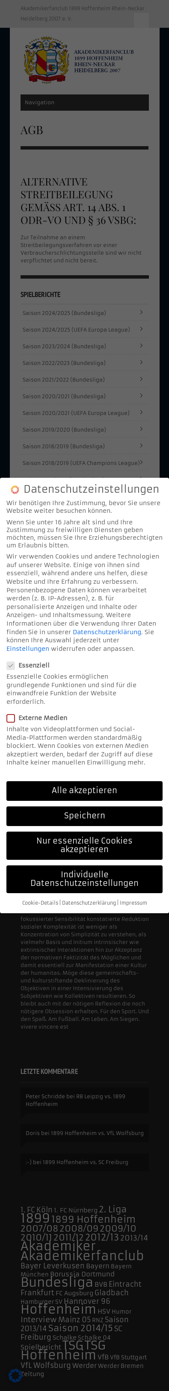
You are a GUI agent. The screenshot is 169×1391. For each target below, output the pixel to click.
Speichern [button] (84, 815)
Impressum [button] (133, 902)
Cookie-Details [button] (40, 902)
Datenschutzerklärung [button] (89, 902)
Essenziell (30, 664)
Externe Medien (39, 717)
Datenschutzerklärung (107, 631)
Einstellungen (27, 647)
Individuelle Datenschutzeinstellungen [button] (84, 878)
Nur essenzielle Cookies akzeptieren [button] (84, 844)
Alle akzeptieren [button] (84, 789)
